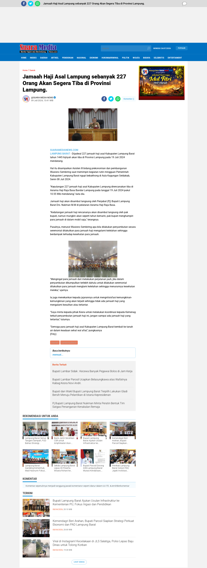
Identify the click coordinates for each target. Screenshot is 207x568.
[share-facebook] (104, 99)
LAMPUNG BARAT (60, 153)
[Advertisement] (103, 21)
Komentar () (129, 99)
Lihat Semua (79, 562)
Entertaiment (175, 57)
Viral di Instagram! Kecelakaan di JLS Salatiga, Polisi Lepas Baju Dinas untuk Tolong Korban (92, 545)
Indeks (33, 57)
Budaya (146, 57)
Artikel (55, 57)
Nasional (81, 57)
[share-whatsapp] (118, 99)
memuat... (58, 355)
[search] (126, 48)
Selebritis (159, 57)
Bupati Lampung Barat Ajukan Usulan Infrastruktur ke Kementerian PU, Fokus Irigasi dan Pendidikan (92, 506)
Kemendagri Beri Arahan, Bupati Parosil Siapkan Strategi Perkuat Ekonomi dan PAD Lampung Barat (94, 527)
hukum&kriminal (110, 57)
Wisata (136, 57)
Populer (181, 48)
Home (23, 57)
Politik (125, 57)
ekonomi (94, 57)
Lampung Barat (69, 342)
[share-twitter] (111, 99)
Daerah (44, 57)
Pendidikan (67, 57)
